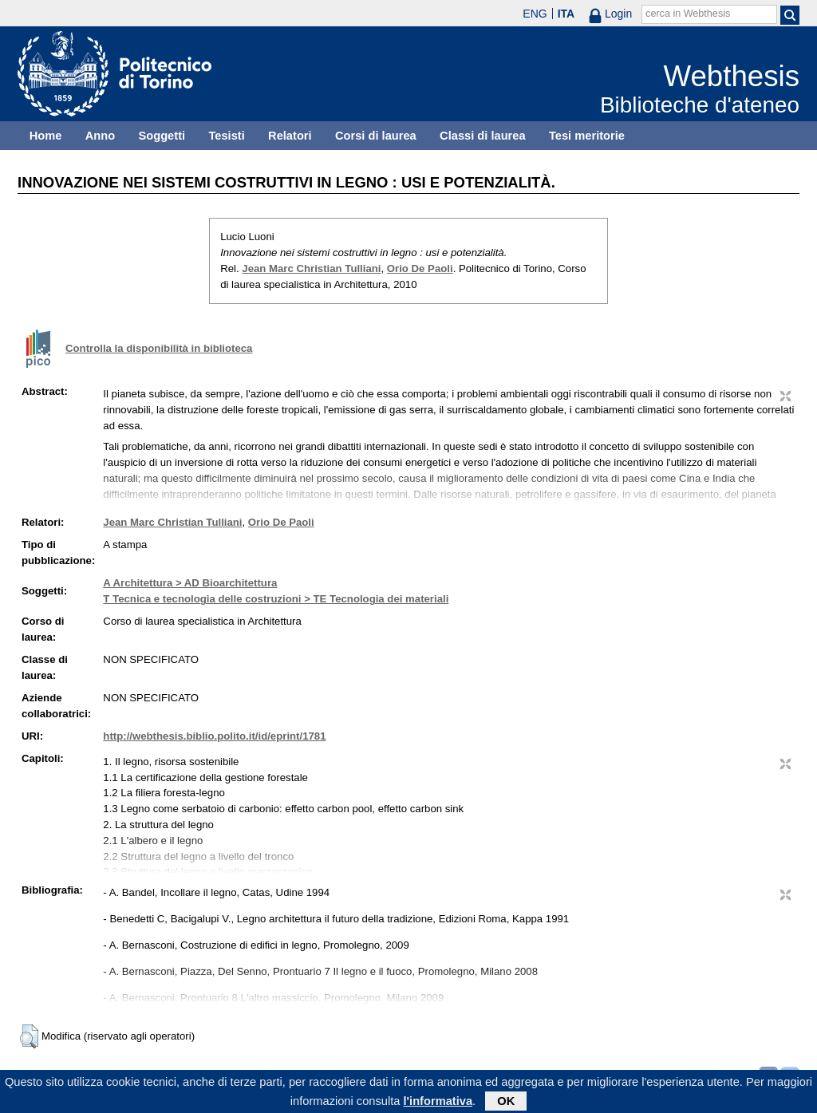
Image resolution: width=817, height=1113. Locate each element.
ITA (566, 13)
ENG (535, 13)
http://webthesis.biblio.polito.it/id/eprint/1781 (214, 736)
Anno (100, 135)
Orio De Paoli (420, 268)
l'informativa (438, 1104)
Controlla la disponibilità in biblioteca (158, 348)
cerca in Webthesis (687, 13)
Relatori (290, 135)
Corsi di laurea (375, 135)
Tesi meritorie (587, 135)
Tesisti (226, 135)
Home (46, 135)
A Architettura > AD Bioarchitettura (190, 583)
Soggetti (161, 135)
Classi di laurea (483, 135)
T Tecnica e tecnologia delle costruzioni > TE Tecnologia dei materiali (275, 599)
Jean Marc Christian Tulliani (311, 268)
